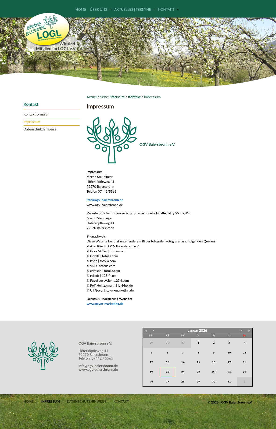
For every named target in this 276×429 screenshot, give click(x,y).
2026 (203, 330)
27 (167, 381)
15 (198, 362)
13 (167, 362)
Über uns (98, 9)
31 (229, 381)
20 (167, 372)
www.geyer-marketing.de (105, 304)
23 (213, 372)
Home (80, 9)
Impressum (32, 121)
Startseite (117, 97)
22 (198, 372)
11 (244, 352)
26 (151, 381)
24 (229, 372)
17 (229, 362)
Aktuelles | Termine (132, 9)
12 (151, 362)
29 (198, 381)
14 (183, 362)
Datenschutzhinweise (40, 129)
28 (183, 381)
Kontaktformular (36, 114)
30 (213, 381)
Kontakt (166, 9)
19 (151, 372)
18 (244, 362)
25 (244, 372)
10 (229, 352)
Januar (193, 330)
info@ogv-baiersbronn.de (105, 200)
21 (183, 372)
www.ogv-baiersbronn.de (98, 369)
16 (213, 362)
